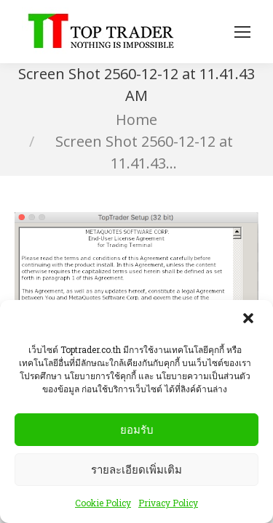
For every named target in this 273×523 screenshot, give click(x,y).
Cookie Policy (103, 505)
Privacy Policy (168, 505)
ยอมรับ (137, 431)
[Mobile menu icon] (242, 32)
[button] (249, 322)
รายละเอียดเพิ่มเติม (136, 471)
